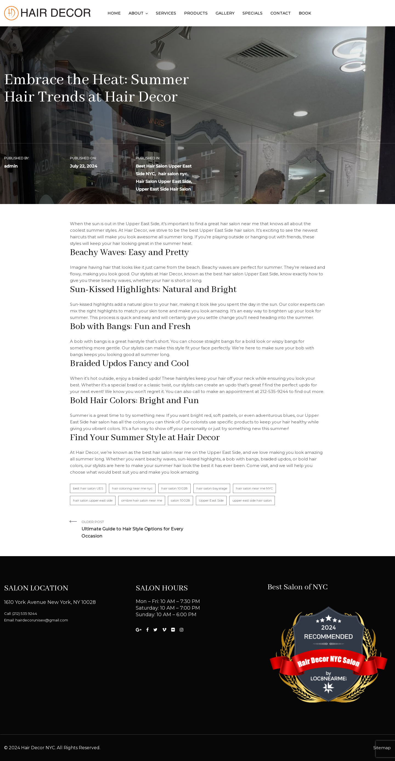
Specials (252, 13)
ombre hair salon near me (141, 500)
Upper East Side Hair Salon (163, 189)
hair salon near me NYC (254, 488)
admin (11, 166)
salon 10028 (180, 500)
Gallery (225, 13)
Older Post (137, 530)
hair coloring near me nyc (132, 488)
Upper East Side (211, 500)
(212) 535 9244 (24, 613)
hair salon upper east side (92, 500)
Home (114, 13)
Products (196, 13)
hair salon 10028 (174, 488)
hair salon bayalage (211, 488)
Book (305, 13)
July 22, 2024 (83, 166)
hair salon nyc (172, 173)
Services (166, 13)
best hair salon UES (88, 488)
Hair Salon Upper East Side (163, 181)
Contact (280, 13)
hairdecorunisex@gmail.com (41, 620)
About (136, 13)
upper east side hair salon (252, 500)
